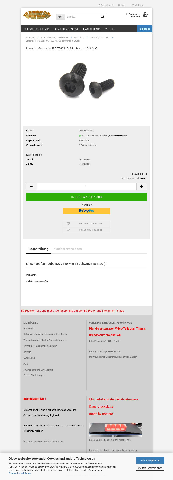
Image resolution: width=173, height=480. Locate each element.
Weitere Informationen (150, 467)
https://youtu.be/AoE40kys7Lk (104, 351)
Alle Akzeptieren (150, 460)
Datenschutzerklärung (20, 473)
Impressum (29, 328)
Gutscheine (29, 358)
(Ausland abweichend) (117, 136)
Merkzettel (138, 5)
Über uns (144, 29)
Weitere (110, 29)
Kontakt (27, 352)
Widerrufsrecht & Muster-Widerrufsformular (45, 340)
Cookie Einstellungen (33, 375)
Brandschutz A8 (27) (66, 29)
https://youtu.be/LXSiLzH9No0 (104, 341)
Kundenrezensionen (67, 249)
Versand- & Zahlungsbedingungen (40, 346)
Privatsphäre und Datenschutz (38, 369)
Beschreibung (38, 249)
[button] (106, 5)
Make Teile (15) (91, 29)
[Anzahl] (87, 186)
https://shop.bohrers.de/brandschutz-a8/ (43, 441)
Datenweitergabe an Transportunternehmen (45, 334)
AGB (25, 363)
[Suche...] (60, 17)
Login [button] (122, 5)
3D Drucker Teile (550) (36, 29)
